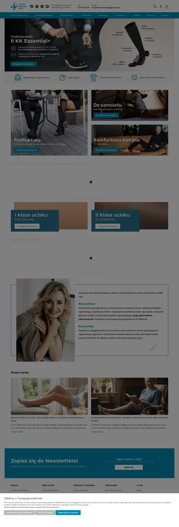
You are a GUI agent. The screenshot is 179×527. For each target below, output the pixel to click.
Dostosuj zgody (45, 512)
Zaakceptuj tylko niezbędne (19, 512)
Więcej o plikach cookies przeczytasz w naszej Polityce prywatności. (31, 507)
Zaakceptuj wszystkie (68, 512)
